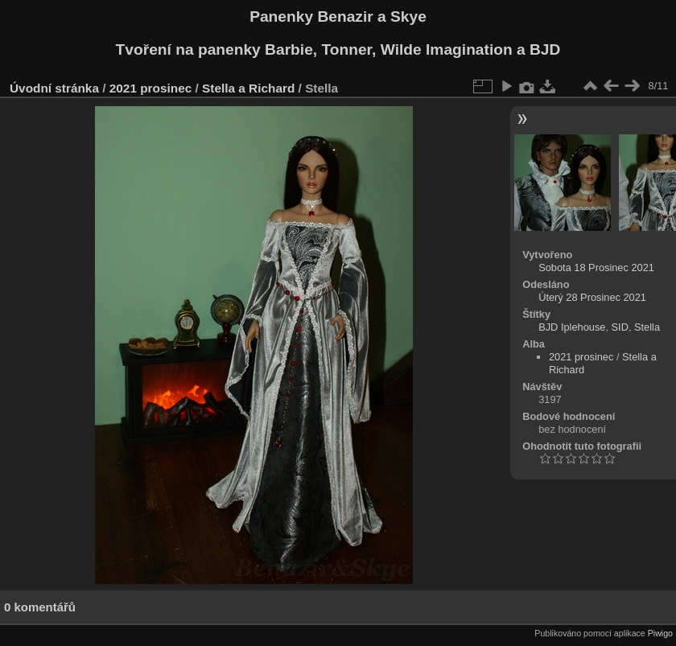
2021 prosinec (150, 88)
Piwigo (660, 633)
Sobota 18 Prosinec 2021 (596, 267)
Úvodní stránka (54, 88)
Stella (647, 327)
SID (620, 327)
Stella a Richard (248, 88)
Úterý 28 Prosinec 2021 (592, 297)
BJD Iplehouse (571, 327)
